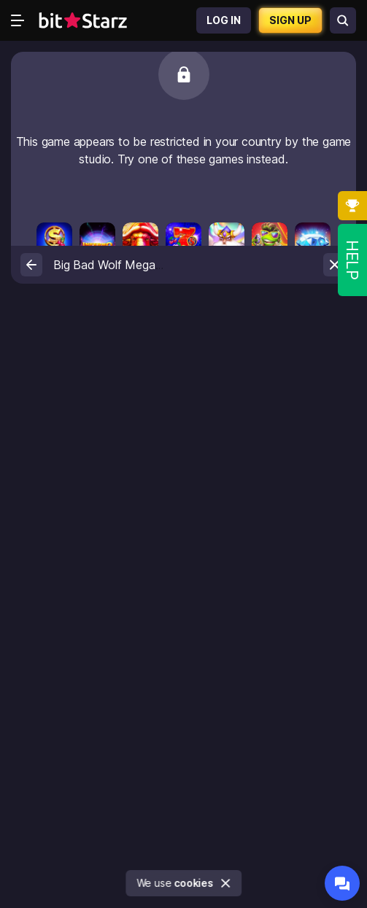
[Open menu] (17, 20)
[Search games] (343, 20)
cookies (194, 883)
